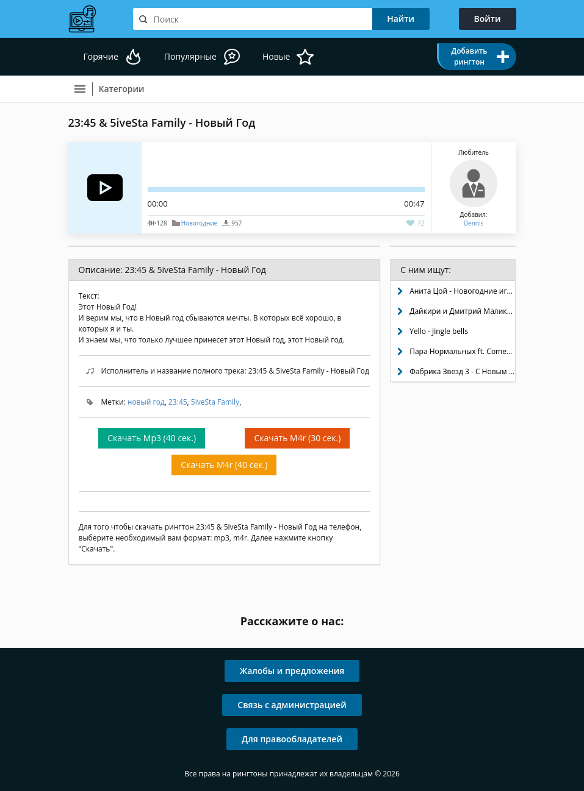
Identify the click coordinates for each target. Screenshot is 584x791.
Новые (276, 56)
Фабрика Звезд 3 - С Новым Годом (462, 371)
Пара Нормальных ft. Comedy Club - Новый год (462, 351)
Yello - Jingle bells (438, 331)
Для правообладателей (292, 739)
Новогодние (199, 223)
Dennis (473, 223)
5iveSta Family (215, 402)
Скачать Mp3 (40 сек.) (151, 438)
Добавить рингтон (469, 56)
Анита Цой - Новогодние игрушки (462, 291)
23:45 (177, 402)
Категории (122, 88)
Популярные (190, 56)
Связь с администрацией (291, 705)
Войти (487, 18)
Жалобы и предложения (292, 670)
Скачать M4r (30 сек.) (297, 438)
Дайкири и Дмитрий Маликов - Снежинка (462, 311)
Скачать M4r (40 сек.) (224, 464)
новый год (146, 402)
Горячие (101, 56)
